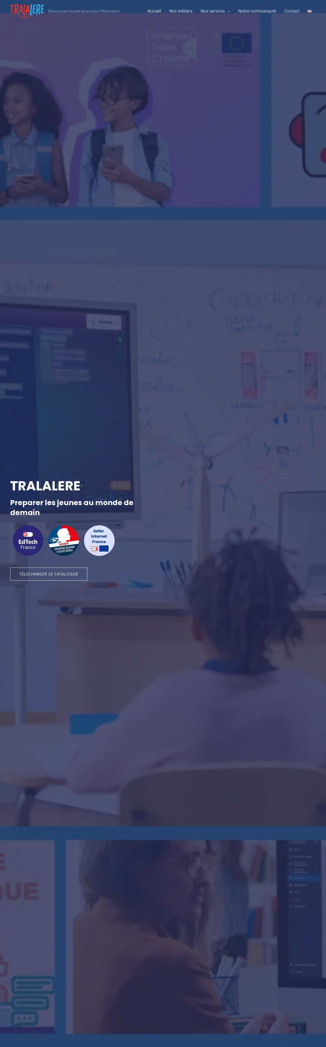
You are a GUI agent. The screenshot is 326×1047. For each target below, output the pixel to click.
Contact (292, 11)
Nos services (213, 11)
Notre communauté (257, 11)
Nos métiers (181, 11)
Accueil (154, 11)
